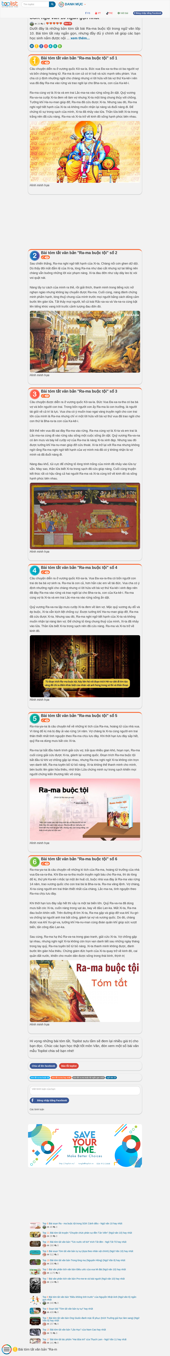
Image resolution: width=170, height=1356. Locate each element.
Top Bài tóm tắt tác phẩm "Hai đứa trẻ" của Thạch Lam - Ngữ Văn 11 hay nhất (84, 1339)
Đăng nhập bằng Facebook (48, 1100)
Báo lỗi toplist (69, 1066)
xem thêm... (80, 38)
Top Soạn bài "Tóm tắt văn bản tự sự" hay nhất (67, 1308)
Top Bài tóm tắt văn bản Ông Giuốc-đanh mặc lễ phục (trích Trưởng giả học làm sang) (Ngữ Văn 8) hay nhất (90, 1319)
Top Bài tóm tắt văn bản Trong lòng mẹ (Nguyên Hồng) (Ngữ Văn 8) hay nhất (83, 1260)
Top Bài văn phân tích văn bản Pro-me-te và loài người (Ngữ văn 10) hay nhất (83, 1278)
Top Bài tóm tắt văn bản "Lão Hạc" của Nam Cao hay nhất (74, 1329)
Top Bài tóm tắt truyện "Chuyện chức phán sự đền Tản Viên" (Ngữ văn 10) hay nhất (87, 1232)
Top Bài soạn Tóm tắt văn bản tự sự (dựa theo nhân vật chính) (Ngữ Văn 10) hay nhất (87, 1251)
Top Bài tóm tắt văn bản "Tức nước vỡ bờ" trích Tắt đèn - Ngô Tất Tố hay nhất (84, 1242)
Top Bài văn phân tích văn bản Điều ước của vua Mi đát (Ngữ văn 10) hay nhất (84, 1269)
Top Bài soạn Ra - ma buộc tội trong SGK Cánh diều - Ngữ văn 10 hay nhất (82, 1223)
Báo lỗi (68, 23)
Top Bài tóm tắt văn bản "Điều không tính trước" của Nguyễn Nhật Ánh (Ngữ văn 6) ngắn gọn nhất (89, 1298)
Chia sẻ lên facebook (43, 1066)
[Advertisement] (85, 221)
